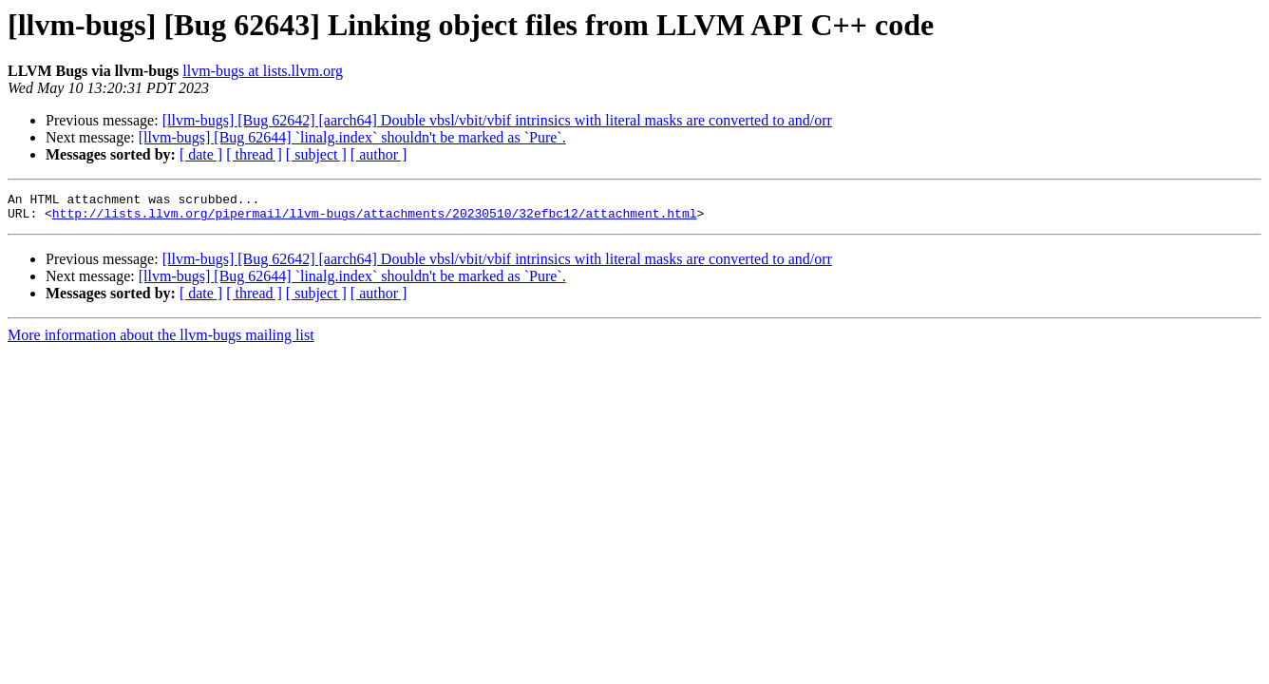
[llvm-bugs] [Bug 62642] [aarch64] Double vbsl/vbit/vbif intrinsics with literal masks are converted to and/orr (497, 120)
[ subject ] (316, 154)
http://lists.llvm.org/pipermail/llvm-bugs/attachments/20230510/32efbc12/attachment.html (374, 218)
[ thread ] (254, 154)
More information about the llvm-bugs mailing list (161, 340)
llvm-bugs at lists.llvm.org (262, 71)
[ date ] (201, 154)
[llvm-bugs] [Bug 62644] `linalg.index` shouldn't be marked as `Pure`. (352, 137)
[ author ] (378, 154)
